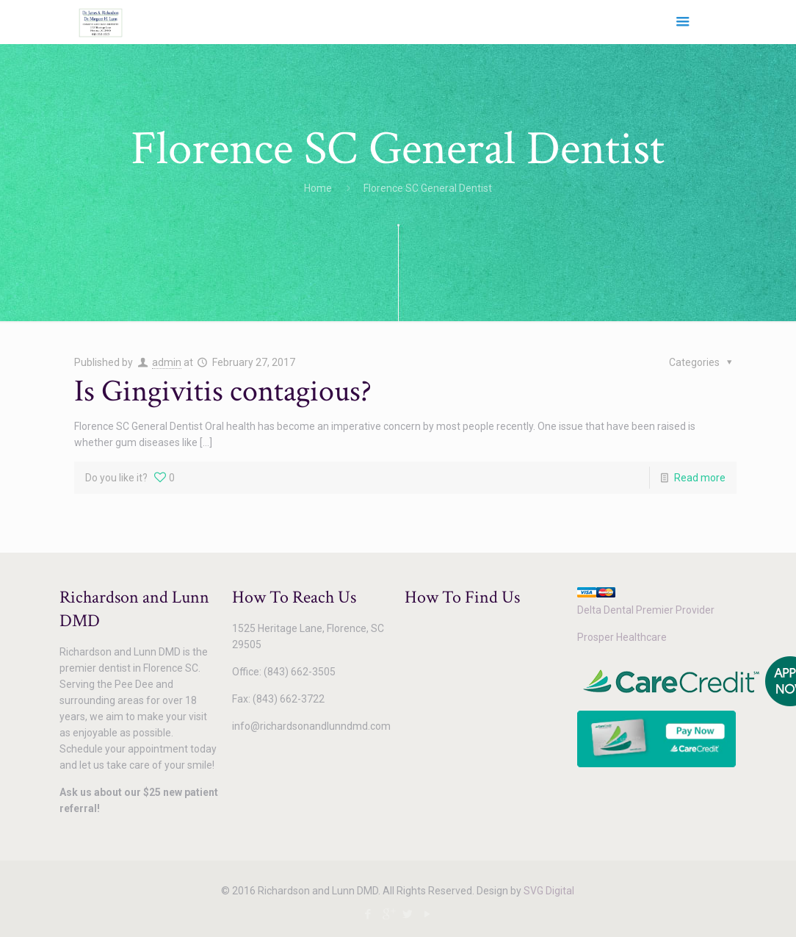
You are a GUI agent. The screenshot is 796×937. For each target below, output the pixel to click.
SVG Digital (549, 891)
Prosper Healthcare (622, 637)
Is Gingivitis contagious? (223, 391)
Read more (700, 478)
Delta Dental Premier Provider (645, 610)
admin (166, 362)
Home (318, 188)
